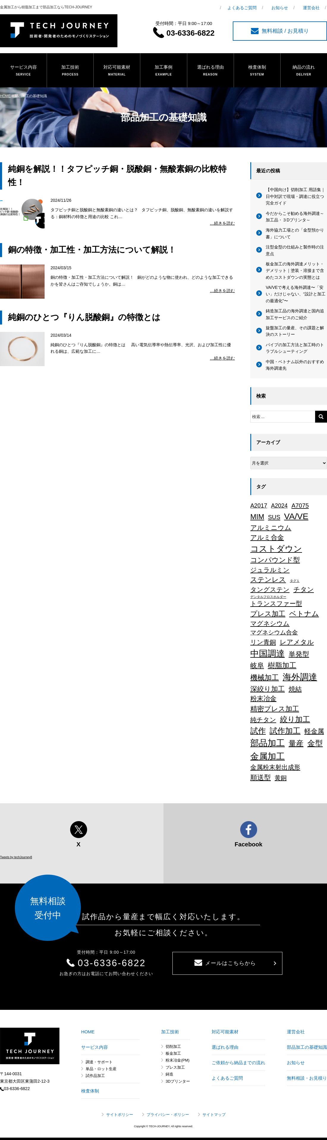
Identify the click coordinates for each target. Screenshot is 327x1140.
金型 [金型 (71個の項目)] (315, 743)
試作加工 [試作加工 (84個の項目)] (285, 730)
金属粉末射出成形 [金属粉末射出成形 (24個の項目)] (275, 767)
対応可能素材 (117, 70)
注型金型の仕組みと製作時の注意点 (295, 250)
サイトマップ (214, 1114)
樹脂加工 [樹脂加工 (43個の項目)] (282, 665)
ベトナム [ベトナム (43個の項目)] (304, 614)
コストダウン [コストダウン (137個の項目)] (276, 548)
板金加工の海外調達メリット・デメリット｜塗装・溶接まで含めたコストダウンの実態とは (295, 271)
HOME (5, 96)
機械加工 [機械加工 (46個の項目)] (264, 677)
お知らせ (279, 7)
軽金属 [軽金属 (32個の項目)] (314, 731)
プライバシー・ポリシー (168, 1114)
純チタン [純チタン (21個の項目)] (263, 719)
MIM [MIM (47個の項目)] (257, 517)
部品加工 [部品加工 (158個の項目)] (267, 743)
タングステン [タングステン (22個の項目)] (270, 589)
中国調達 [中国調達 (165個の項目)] (267, 653)
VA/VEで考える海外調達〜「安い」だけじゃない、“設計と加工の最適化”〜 (296, 294)
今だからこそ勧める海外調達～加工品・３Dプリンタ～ (295, 216)
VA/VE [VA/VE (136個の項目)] (296, 516)
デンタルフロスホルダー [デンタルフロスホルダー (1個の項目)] (268, 597)
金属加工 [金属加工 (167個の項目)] (267, 756)
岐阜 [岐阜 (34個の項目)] (257, 665)
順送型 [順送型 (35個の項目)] (260, 777)
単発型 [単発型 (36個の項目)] (299, 654)
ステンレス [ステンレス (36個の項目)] (268, 579)
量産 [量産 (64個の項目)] (296, 743)
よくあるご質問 (242, 7)
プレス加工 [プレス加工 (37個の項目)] (267, 614)
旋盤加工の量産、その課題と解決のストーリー (295, 331)
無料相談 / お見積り (280, 31)
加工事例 (163, 70)
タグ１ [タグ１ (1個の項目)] (295, 580)
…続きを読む (222, 223)
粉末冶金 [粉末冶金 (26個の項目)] (263, 698)
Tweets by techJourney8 (16, 857)
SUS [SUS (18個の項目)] (274, 517)
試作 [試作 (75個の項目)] (258, 731)
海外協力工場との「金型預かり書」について (295, 233)
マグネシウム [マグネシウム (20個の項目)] (270, 623)
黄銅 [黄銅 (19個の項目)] (281, 777)
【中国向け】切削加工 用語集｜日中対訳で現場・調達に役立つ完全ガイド (295, 196)
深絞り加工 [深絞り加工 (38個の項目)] (267, 689)
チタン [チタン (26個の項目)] (303, 589)
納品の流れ (304, 70)
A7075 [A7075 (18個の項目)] (300, 505)
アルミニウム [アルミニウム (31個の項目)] (270, 527)
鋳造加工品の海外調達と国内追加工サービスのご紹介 (295, 314)
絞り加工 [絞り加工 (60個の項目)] (295, 719)
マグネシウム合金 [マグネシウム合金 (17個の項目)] (274, 632)
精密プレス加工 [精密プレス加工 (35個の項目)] (274, 709)
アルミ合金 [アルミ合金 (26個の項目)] (267, 537)
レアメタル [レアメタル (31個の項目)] (297, 642)
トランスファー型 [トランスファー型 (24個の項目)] (276, 603)
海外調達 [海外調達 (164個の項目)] (300, 677)
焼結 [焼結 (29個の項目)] (295, 689)
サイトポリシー (119, 1114)
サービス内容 (23, 70)
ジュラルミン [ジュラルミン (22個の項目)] (270, 569)
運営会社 (311, 7)
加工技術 (70, 70)
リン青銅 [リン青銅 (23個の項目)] (263, 642)
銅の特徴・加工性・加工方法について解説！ (92, 249)
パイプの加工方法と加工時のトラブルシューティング (295, 348)
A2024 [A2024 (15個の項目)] (279, 505)
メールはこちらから (225, 963)
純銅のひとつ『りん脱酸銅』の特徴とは (84, 317)
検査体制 (257, 70)
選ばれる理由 (210, 70)
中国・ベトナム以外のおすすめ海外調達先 (295, 365)
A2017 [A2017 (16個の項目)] (258, 505)
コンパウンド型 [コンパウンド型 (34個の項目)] (275, 560)
